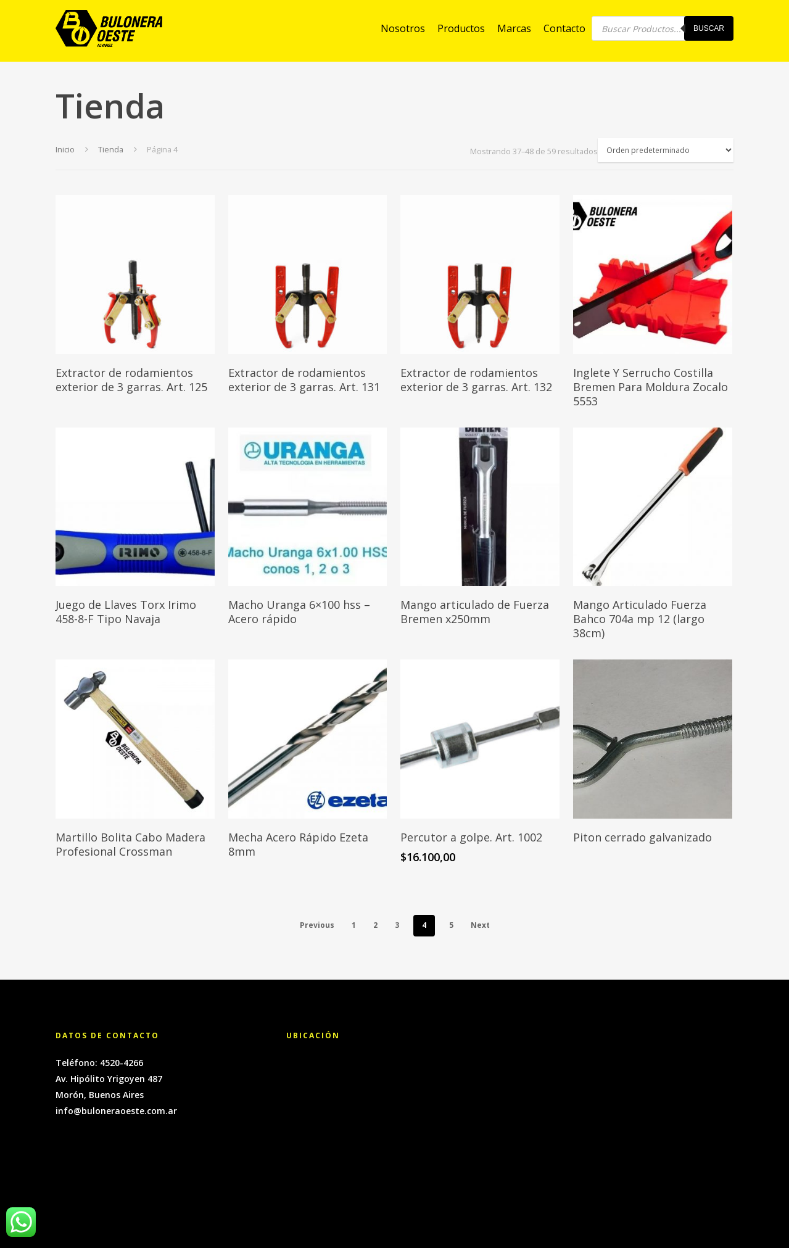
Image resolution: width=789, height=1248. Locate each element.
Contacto (564, 31)
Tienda (110, 149)
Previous (317, 925)
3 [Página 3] (397, 925)
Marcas (514, 31)
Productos (461, 31)
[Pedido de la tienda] (665, 150)
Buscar (708, 31)
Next (480, 925)
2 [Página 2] (375, 925)
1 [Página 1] (354, 925)
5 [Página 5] (451, 925)
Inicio (65, 149)
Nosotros (403, 31)
